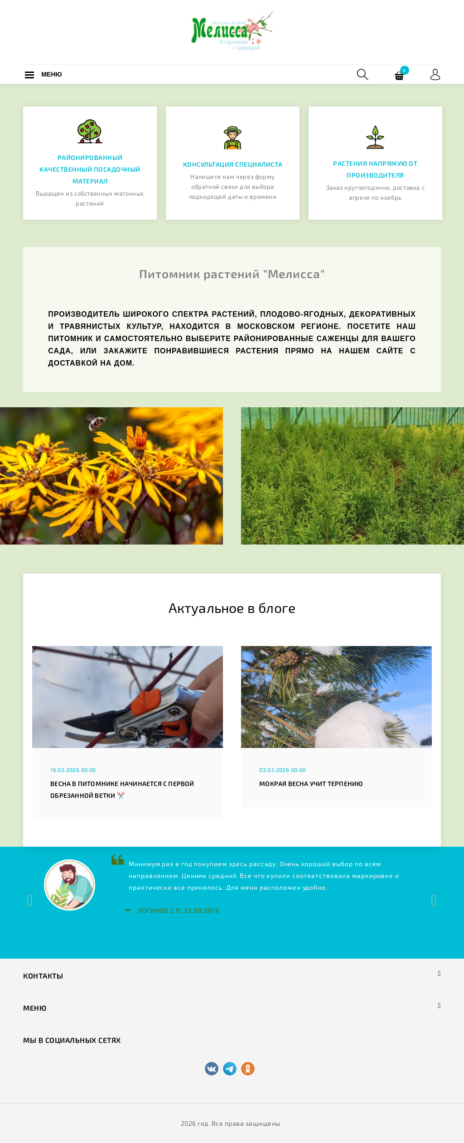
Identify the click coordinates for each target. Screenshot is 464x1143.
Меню (51, 74)
